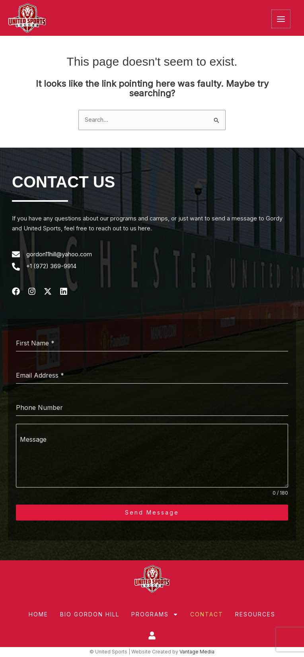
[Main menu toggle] (281, 19)
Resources (255, 614)
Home (38, 614)
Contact (206, 614)
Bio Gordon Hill (89, 614)
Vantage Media (196, 652)
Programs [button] (154, 614)
